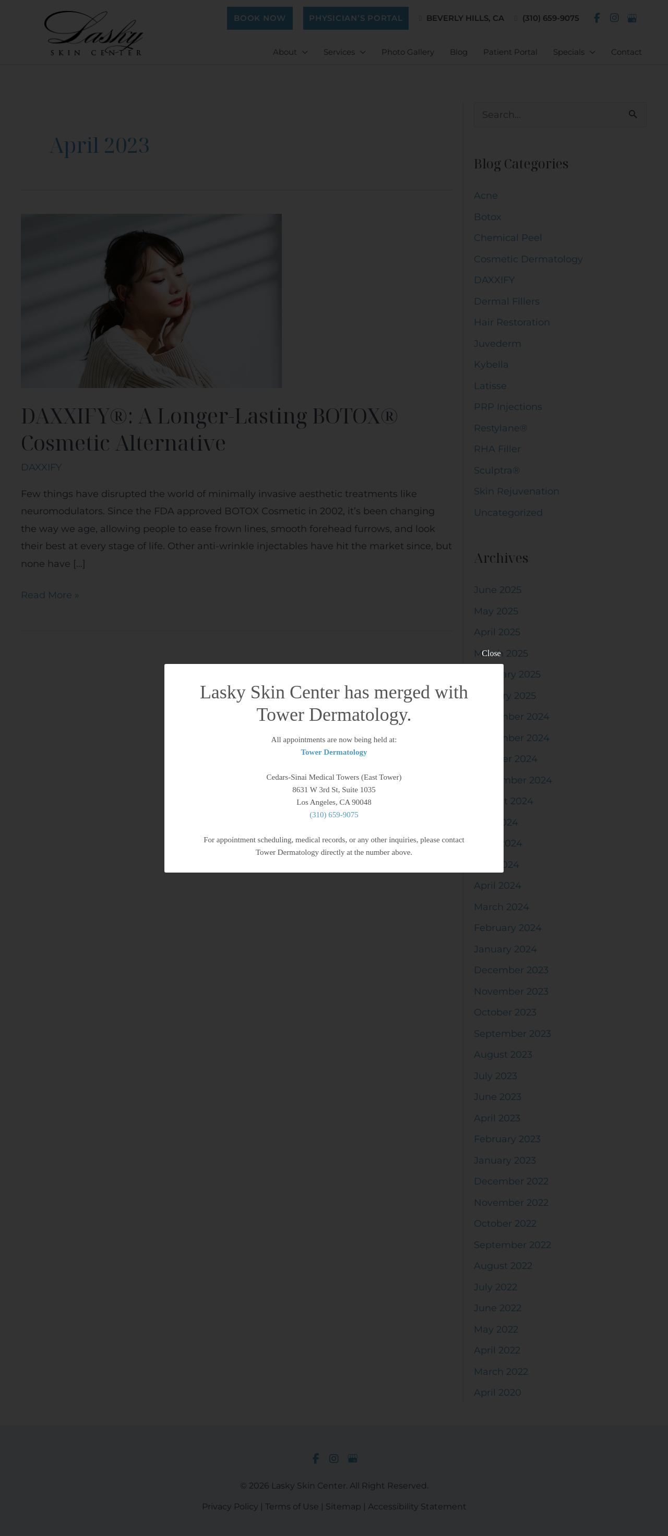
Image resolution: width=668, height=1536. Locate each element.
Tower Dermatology (334, 752)
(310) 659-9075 (334, 815)
